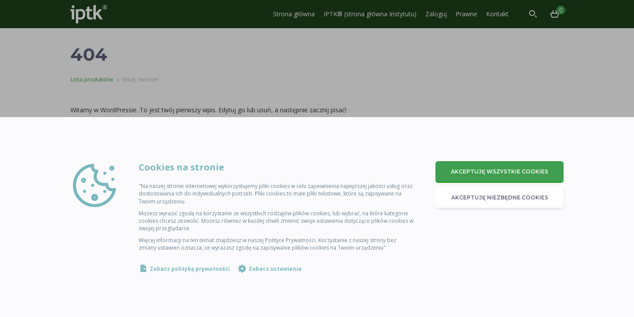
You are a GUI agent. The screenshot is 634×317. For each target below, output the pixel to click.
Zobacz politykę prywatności (190, 269)
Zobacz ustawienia (275, 269)
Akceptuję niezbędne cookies (499, 197)
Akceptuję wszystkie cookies (499, 171)
